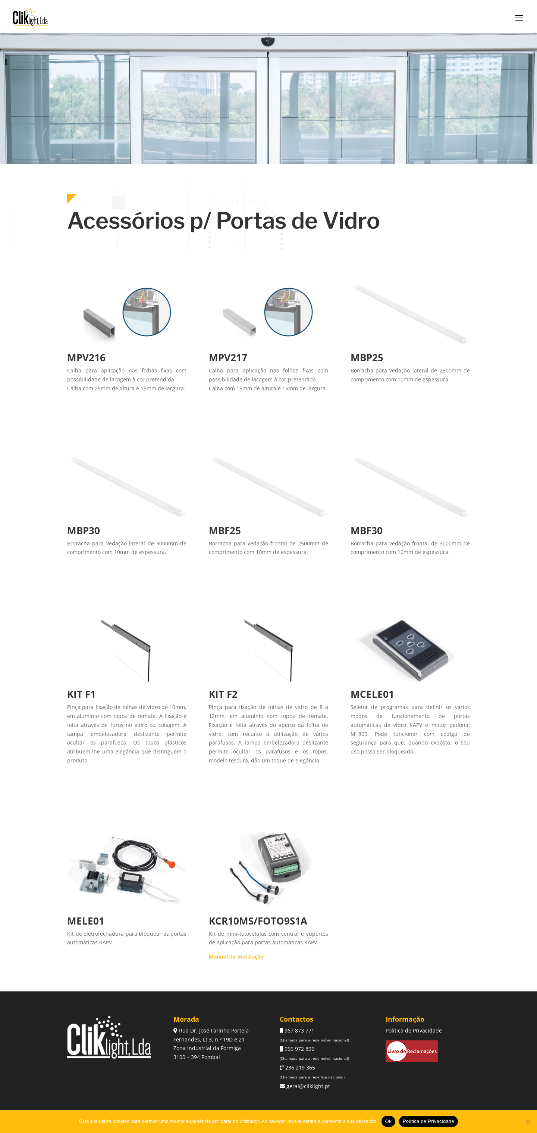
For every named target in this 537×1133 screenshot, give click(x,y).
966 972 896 (298, 1048)
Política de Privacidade (414, 1030)
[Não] (527, 1121)
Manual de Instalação (236, 956)
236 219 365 (299, 1067)
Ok (388, 1121)
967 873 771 (298, 1030)
